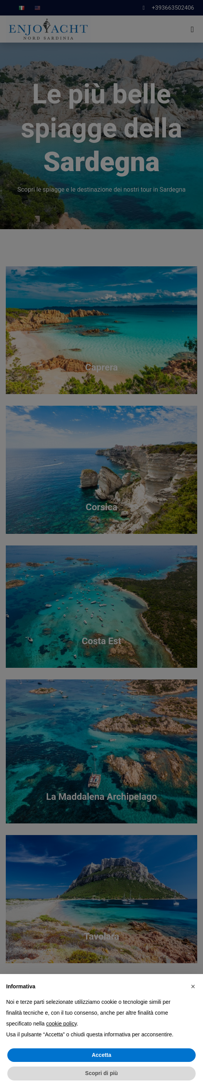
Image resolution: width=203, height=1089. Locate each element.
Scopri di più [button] (101, 1073)
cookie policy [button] (61, 1023)
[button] (193, 986)
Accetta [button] (102, 1055)
